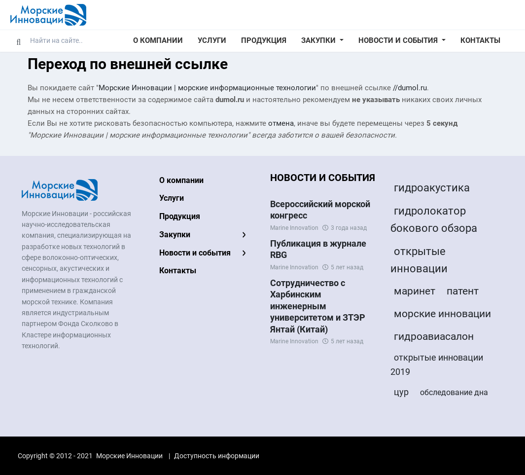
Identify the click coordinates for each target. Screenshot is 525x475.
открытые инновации (419, 260)
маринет (414, 291)
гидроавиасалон (434, 336)
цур (401, 392)
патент (463, 291)
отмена (281, 123)
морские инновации (442, 314)
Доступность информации (216, 456)
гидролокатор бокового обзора (433, 219)
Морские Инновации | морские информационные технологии (207, 87)
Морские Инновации (129, 456)
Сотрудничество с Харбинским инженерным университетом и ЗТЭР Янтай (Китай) (317, 306)
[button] (322, 41)
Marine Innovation (294, 227)
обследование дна (454, 392)
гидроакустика (432, 188)
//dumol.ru (410, 87)
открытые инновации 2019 (436, 364)
